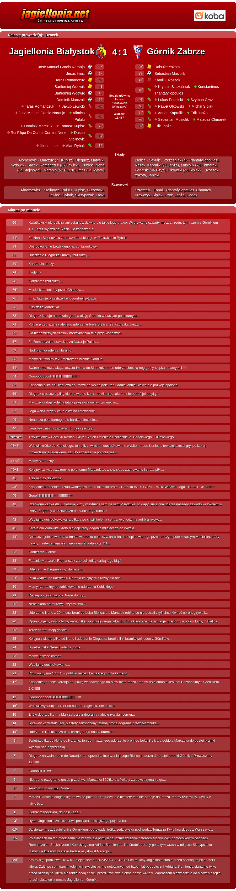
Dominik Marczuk (71, 100)
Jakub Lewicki (73, 106)
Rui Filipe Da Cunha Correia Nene (38, 132)
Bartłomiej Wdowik (70, 87)
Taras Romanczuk (70, 80)
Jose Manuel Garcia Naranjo (61, 67)
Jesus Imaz (75, 73)
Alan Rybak (75, 146)
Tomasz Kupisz (72, 126)
